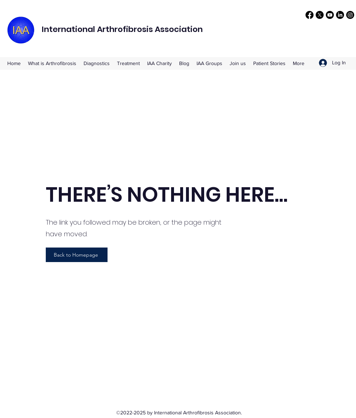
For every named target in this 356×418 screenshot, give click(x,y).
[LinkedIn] (340, 15)
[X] (320, 15)
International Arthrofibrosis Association (122, 29)
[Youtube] (330, 15)
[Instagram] (350, 15)
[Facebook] (309, 15)
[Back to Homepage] (77, 255)
